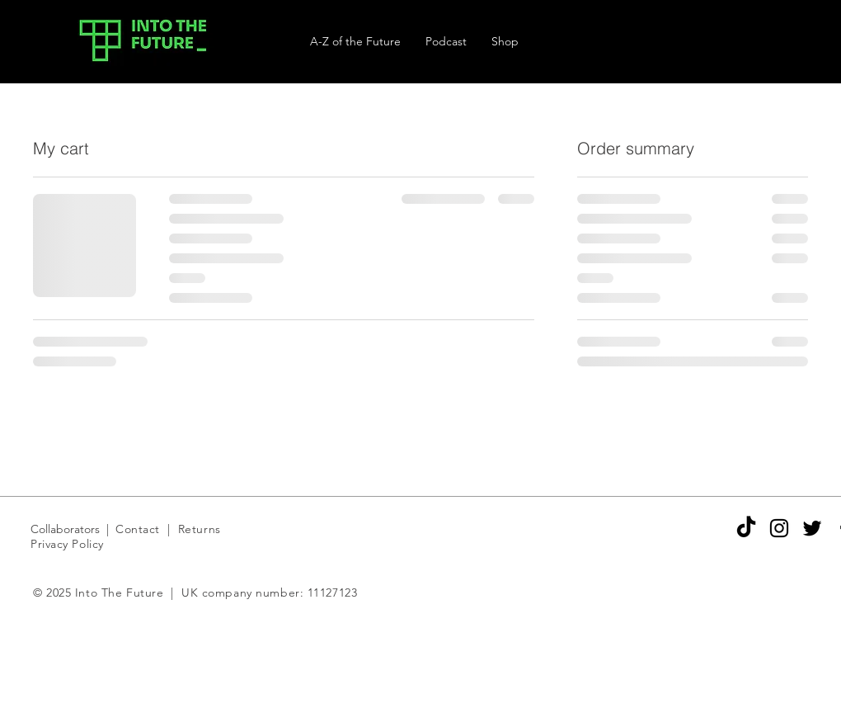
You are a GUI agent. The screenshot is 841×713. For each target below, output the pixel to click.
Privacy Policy (67, 543)
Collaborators (67, 529)
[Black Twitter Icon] (812, 528)
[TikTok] (746, 528)
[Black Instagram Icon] (779, 528)
